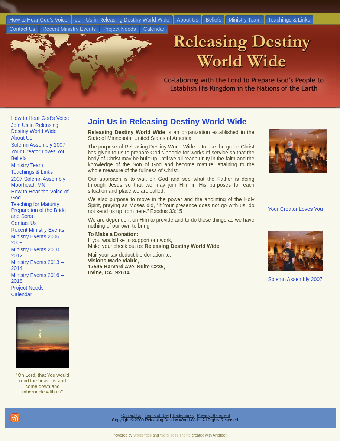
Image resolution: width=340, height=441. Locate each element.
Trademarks (183, 415)
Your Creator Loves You (38, 151)
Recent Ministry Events (37, 230)
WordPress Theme (175, 435)
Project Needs (27, 288)
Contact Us (24, 223)
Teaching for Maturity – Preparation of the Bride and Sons (38, 210)
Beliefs (19, 158)
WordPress (142, 435)
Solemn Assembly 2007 (38, 145)
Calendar (21, 294)
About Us (22, 138)
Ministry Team (27, 165)
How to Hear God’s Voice (40, 118)
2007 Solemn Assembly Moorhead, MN (38, 182)
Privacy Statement (213, 415)
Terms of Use (157, 415)
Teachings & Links (32, 172)
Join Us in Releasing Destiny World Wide (35, 128)
